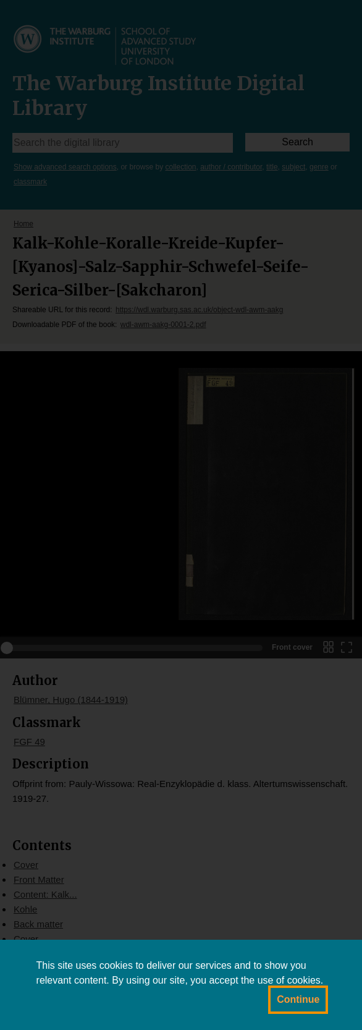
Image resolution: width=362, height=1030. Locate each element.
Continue (298, 999)
